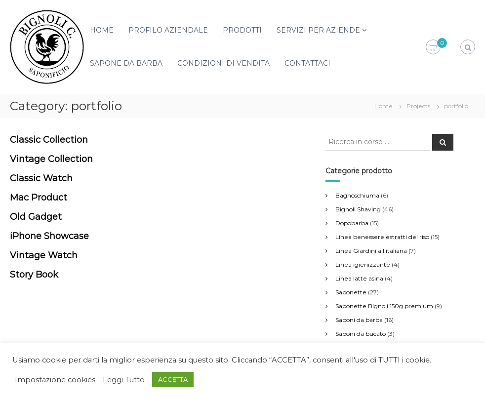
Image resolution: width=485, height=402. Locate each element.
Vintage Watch (44, 255)
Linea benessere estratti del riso (382, 237)
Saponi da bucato (360, 333)
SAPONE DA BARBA (126, 63)
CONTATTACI (307, 63)
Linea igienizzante (362, 264)
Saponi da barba (359, 319)
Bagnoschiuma (357, 195)
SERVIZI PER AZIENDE (318, 30)
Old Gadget (36, 216)
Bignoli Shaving (358, 209)
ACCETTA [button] (173, 379)
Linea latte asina (359, 278)
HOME (102, 30)
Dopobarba (351, 223)
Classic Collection (49, 139)
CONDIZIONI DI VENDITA (223, 63)
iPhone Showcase (49, 236)
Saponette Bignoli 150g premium (384, 306)
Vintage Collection (51, 159)
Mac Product (38, 197)
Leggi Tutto (124, 379)
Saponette (350, 292)
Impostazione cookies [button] (55, 379)
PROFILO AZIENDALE (168, 30)
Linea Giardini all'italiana (371, 250)
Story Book (34, 274)
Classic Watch (41, 178)
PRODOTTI (242, 30)
